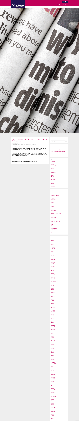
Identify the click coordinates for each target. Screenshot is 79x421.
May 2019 (52, 352)
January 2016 (53, 407)
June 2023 (52, 285)
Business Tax (18, 144)
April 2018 (52, 370)
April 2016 (52, 403)
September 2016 (53, 396)
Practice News (53, 220)
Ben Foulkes (52, 168)
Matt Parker (52, 175)
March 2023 (52, 289)
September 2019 (53, 347)
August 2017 (52, 381)
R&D (51, 225)
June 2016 (52, 400)
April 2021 (52, 321)
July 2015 (52, 415)
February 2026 (53, 241)
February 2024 (53, 274)
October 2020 (53, 329)
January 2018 (53, 374)
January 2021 (53, 325)
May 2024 (52, 270)
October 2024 (53, 263)
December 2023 (53, 277)
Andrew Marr (53, 164)
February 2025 (53, 258)
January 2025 (53, 259)
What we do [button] (38, 7)
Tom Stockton (53, 186)
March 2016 (52, 404)
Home (28, 7)
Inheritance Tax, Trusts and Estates (56, 213)
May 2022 (52, 303)
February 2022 (53, 307)
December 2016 (53, 392)
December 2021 (53, 310)
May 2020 (52, 336)
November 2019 (53, 344)
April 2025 (52, 255)
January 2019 (53, 358)
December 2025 (53, 244)
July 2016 (52, 399)
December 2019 (53, 343)
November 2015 (53, 410)
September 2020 (53, 330)
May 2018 (52, 369)
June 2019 (52, 351)
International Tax (53, 214)
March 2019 (52, 355)
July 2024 (52, 267)
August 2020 (52, 332)
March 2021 (52, 322)
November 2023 (53, 278)
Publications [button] (54, 7)
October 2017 (53, 378)
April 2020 (52, 337)
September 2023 (53, 281)
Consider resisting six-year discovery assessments (58, 151)
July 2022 (52, 300)
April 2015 (52, 419)
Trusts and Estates (53, 231)
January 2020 (53, 341)
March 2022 (52, 306)
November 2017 (53, 377)
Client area (66, 7)
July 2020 (52, 333)
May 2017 (52, 385)
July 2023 (52, 284)
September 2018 (53, 363)
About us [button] (32, 7)
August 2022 (52, 299)
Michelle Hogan (53, 179)
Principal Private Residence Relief (55, 221)
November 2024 (53, 262)
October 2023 (53, 280)
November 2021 (53, 311)
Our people (45, 7)
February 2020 (53, 340)
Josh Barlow (52, 171)
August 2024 (52, 266)
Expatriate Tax (53, 209)
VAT (29, 144)
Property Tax (27, 144)
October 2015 (53, 411)
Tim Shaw (52, 183)
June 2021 (52, 318)
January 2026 (53, 243)
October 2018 (53, 362)
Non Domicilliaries (53, 217)
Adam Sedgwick (53, 161)
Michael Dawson (53, 176)
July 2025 (52, 251)
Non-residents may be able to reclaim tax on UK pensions (59, 152)
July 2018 (52, 366)
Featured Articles (23, 144)
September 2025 (53, 248)
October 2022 (53, 296)
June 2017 (52, 384)
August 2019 (52, 348)
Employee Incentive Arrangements (55, 205)
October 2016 (53, 395)
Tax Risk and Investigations (54, 229)
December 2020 (53, 326)
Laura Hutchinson (53, 172)
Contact (60, 7)
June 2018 (52, 367)
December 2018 (53, 359)
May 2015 (52, 418)
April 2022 (52, 304)
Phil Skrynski (53, 180)
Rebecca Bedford (53, 182)
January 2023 (53, 292)
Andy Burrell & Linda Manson (55, 165)
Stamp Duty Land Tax (54, 228)
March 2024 (52, 273)
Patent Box (52, 218)
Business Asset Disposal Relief (55, 195)
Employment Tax (53, 206)
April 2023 (52, 288)
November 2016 (53, 393)
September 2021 (53, 314)
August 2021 (52, 315)
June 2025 (52, 252)
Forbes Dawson (33, 144)
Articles (15, 144)
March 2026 (52, 240)
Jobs (49, 7)
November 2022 (53, 295)
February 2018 (53, 373)
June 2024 (52, 269)
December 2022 (53, 293)
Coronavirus (52, 202)
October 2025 (53, 247)
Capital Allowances (53, 199)
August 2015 (52, 414)
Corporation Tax (53, 203)
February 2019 (53, 356)
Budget (52, 194)
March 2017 (52, 388)
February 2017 (53, 389)
